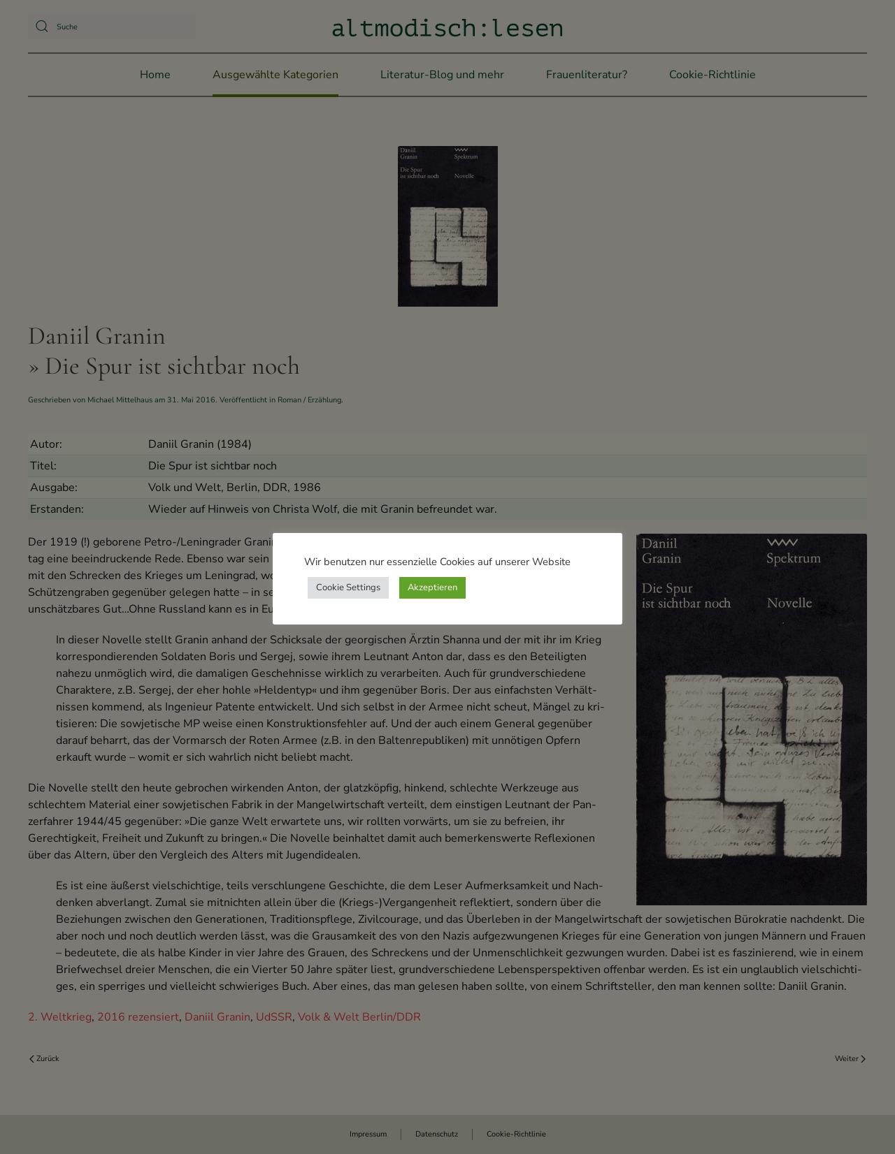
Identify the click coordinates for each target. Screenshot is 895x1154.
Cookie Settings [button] (348, 587)
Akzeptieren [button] (432, 587)
